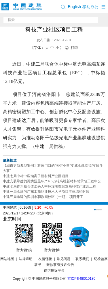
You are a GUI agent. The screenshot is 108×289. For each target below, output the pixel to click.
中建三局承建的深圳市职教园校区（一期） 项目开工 (43, 197)
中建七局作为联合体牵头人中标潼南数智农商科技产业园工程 (49, 186)
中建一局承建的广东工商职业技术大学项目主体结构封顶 (46, 192)
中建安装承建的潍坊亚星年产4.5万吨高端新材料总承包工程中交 (52, 181)
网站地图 (7, 259)
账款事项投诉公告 (60, 265)
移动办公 (90, 6)
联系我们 (82, 259)
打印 (74, 48)
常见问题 (64, 259)
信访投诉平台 (54, 270)
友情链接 (45, 259)
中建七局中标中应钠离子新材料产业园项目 (36, 176)
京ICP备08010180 (81, 279)
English (74, 6)
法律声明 (26, 259)
